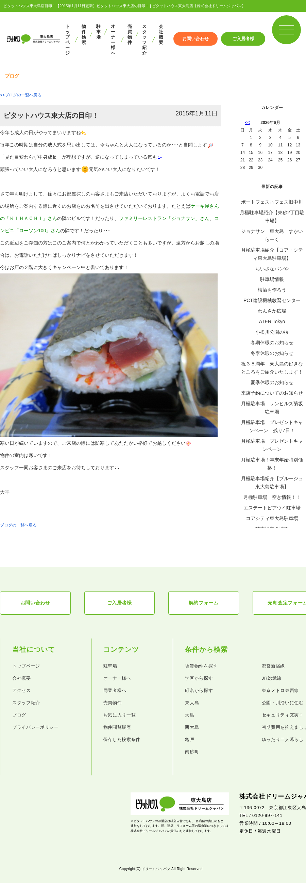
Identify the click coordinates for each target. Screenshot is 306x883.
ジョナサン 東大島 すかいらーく (272, 235)
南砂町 (192, 752)
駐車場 (98, 32)
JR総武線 (272, 678)
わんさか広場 (272, 311)
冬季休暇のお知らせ (272, 353)
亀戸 (189, 739)
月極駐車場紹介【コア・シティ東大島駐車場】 (272, 254)
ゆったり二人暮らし (283, 739)
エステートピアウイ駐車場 (272, 507)
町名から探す (199, 690)
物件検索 (84, 34)
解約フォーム (204, 603)
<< (247, 122)
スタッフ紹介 (144, 40)
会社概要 (161, 34)
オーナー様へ (113, 40)
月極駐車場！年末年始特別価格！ (272, 464)
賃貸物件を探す (201, 666)
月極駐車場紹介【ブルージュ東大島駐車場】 (272, 482)
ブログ (19, 715)
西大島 (192, 727)
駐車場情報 (272, 279)
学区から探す (199, 678)
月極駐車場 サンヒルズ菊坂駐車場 (272, 407)
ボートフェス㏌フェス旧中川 (272, 202)
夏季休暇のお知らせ (272, 382)
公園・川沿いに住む (283, 703)
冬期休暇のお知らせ (272, 342)
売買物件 (130, 34)
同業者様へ (114, 690)
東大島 (192, 703)
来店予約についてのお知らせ (272, 393)
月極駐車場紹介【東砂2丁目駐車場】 (272, 216)
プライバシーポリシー (35, 727)
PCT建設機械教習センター (272, 300)
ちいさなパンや (272, 268)
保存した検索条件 (121, 739)
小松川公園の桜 (272, 332)
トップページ (67, 40)
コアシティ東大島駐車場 (272, 518)
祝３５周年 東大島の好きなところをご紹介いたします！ (272, 368)
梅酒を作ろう (272, 290)
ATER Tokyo (272, 321)
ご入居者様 (243, 38)
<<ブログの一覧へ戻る (20, 95)
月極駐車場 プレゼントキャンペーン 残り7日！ (272, 426)
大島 (189, 715)
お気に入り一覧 (119, 715)
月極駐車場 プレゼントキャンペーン (272, 445)
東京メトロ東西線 (280, 690)
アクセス (21, 690)
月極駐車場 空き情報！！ (272, 497)
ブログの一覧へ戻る (18, 525)
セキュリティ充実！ (283, 715)
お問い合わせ (195, 38)
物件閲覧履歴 (117, 727)
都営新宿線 (273, 666)
